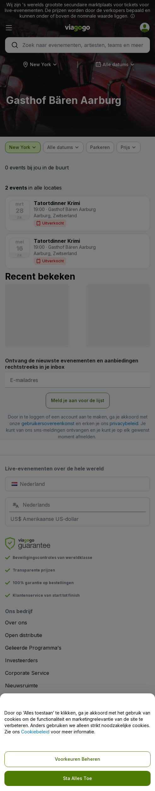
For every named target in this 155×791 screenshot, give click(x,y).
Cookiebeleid (35, 731)
